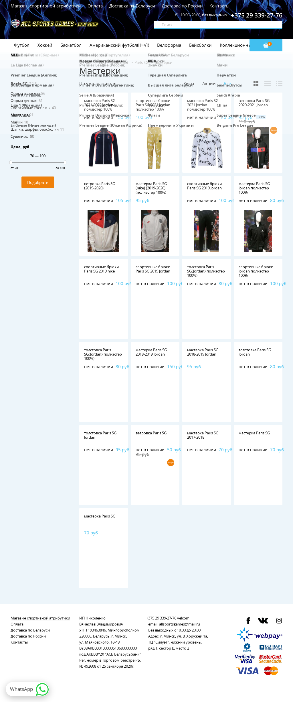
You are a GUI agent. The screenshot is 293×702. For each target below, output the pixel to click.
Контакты (219, 6)
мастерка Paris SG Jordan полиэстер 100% (254, 188)
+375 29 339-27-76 (161, 618)
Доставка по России (182, 6)
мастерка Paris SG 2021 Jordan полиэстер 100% (202, 105)
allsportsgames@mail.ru (179, 624)
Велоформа (169, 45)
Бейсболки (200, 45)
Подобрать (37, 182)
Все (227, 83)
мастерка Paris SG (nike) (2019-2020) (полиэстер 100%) (151, 188)
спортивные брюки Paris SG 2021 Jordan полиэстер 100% (153, 105)
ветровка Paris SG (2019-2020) (99, 186)
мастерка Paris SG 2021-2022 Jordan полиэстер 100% (99, 105)
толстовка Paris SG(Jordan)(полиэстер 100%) (206, 271)
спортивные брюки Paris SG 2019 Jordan (204, 186)
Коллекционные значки (245, 45)
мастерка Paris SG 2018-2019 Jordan (151, 352)
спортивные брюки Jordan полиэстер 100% (256, 271)
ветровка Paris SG (151, 433)
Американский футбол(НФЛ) (119, 45)
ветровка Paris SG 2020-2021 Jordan (254, 102)
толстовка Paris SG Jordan (255, 352)
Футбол (21, 45)
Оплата (95, 6)
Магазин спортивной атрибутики (46, 6)
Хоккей (44, 45)
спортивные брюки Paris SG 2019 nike (101, 269)
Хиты (188, 83)
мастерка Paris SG (254, 433)
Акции (209, 83)
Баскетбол (71, 45)
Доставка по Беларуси (132, 6)
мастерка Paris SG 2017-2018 (202, 435)
